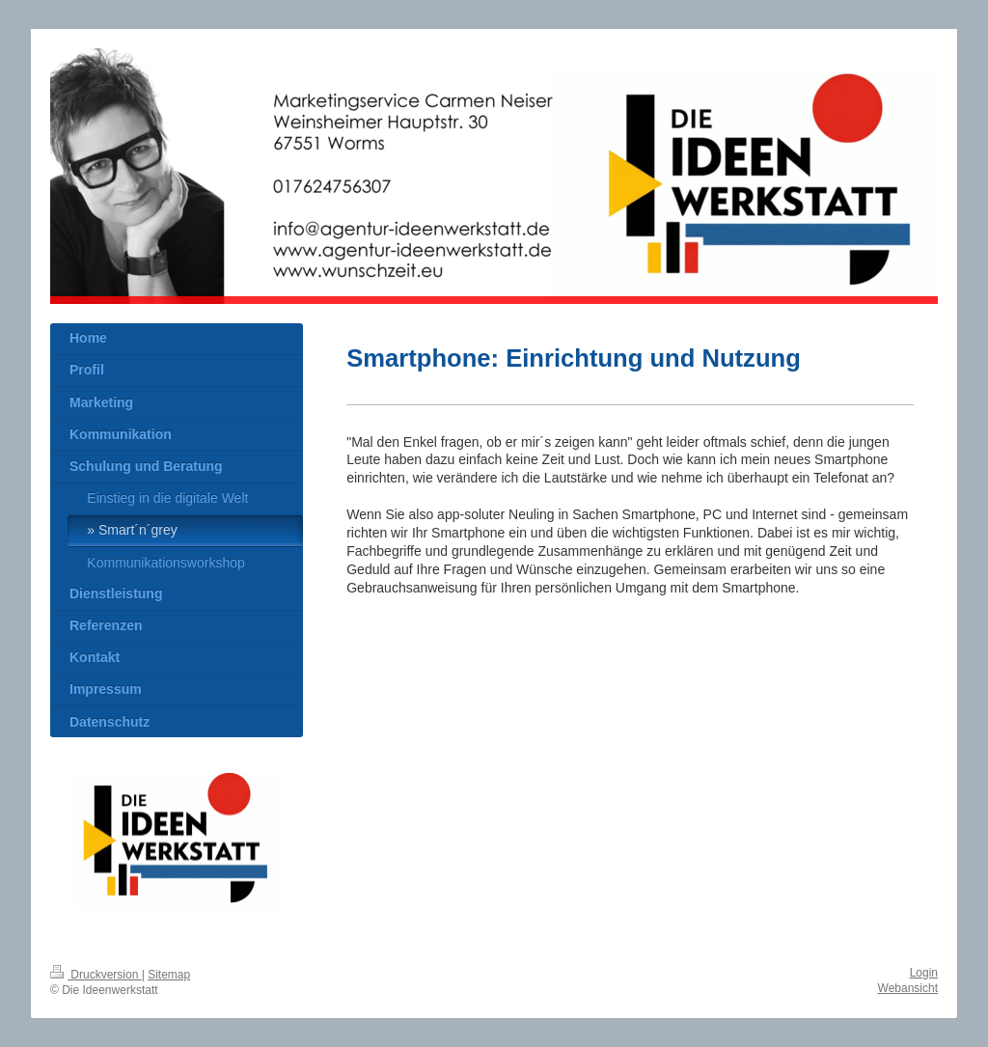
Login (924, 972)
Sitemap (169, 974)
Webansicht (908, 988)
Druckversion (96, 974)
